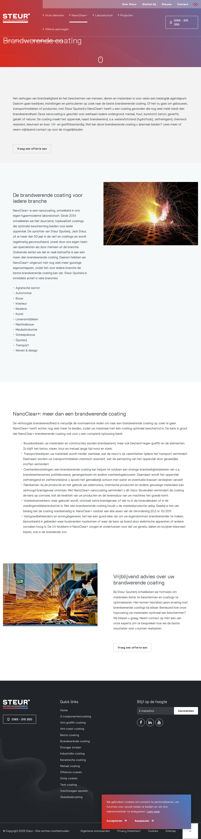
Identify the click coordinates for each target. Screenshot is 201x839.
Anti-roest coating (72, 728)
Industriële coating (72, 753)
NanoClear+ (79, 15)
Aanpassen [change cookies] (142, 820)
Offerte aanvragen (56, 29)
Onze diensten (54, 15)
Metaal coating (70, 766)
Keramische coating (73, 760)
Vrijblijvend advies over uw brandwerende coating (143, 579)
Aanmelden (186, 711)
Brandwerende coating (75, 741)
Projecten (126, 15)
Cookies (153, 830)
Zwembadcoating (71, 797)
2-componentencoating (75, 716)
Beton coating (69, 735)
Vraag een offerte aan (32, 148)
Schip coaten (68, 778)
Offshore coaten (71, 772)
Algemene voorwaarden (95, 830)
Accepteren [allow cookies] (114, 820)
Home (8, 40)
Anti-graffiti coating (73, 722)
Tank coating (68, 784)
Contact (182, 4)
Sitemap (170, 830)
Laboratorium (103, 15)
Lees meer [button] (153, 811)
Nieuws (167, 4)
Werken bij (149, 4)
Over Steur (129, 4)
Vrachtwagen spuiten (74, 791)
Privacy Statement (128, 830)
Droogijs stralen (70, 747)
